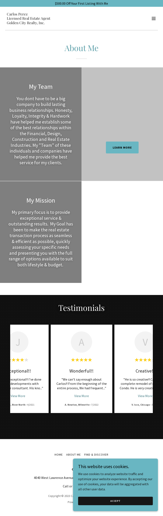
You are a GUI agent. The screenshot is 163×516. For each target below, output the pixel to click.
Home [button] (59, 454)
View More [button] (18, 396)
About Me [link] (73, 454)
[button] (153, 18)
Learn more (122, 147)
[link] (28, 23)
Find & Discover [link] (96, 454)
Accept (115, 500)
